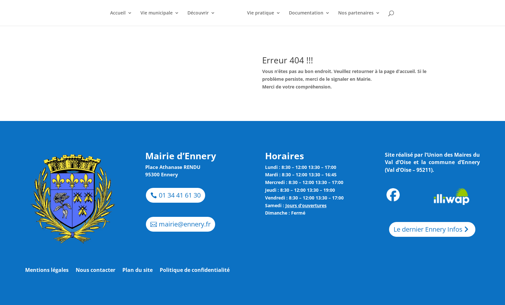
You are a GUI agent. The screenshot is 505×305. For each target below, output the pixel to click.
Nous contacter (95, 270)
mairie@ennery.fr (185, 224)
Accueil (118, 13)
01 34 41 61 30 (180, 195)
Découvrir (198, 13)
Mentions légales (47, 270)
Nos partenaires (356, 13)
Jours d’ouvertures (306, 205)
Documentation (306, 13)
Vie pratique (260, 13)
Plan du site (137, 270)
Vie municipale (156, 13)
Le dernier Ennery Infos (428, 229)
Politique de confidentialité (195, 270)
